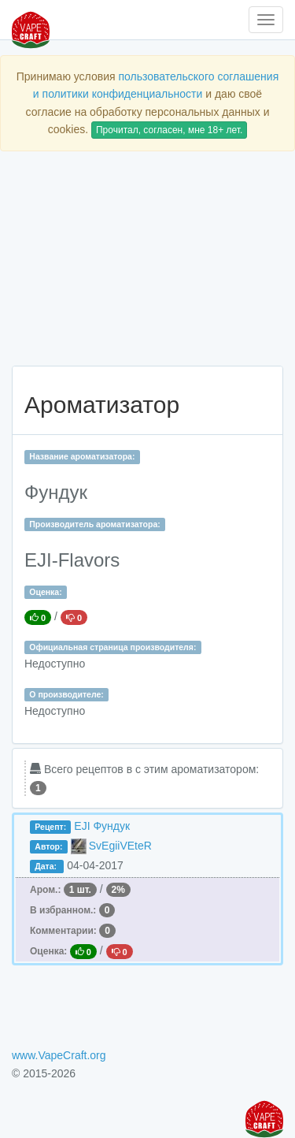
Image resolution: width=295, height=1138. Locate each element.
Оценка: (45, 592)
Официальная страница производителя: (112, 647)
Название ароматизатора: (82, 456)
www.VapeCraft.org (59, 1055)
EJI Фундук (102, 826)
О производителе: (66, 694)
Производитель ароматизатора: (94, 524)
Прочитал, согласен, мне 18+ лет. (169, 130)
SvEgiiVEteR (120, 845)
